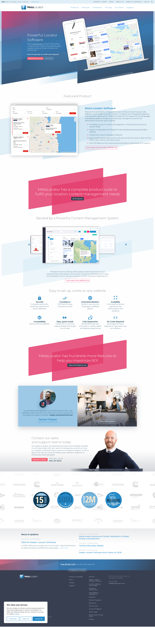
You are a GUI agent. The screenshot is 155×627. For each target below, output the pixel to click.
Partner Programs (95, 600)
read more (35, 2)
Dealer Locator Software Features (95, 580)
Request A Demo (100, 1)
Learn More (49, 58)
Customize (13, 619)
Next (126, 245)
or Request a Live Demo (77, 570)
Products (75, 7)
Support (130, 7)
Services (92, 577)
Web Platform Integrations (94, 593)
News (111, 1)
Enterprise (97, 7)
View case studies (107, 422)
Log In (146, 1)
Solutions (92, 597)
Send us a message (134, 1)
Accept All (38, 619)
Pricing (108, 7)
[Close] (46, 602)
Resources (92, 603)
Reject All (25, 619)
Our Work (119, 7)
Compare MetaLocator (93, 589)
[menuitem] (74, 7)
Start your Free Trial (35, 58)
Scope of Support (95, 609)
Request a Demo (39, 460)
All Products (78, 199)
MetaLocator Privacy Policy (96, 616)
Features (86, 7)
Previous (29, 245)
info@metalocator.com (117, 584)
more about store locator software (100, 147)
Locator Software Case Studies (95, 585)
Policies (17, 614)
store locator (37, 44)
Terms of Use (93, 606)
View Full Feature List (77, 365)
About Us (120, 1)
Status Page (93, 612)
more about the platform (76, 281)
